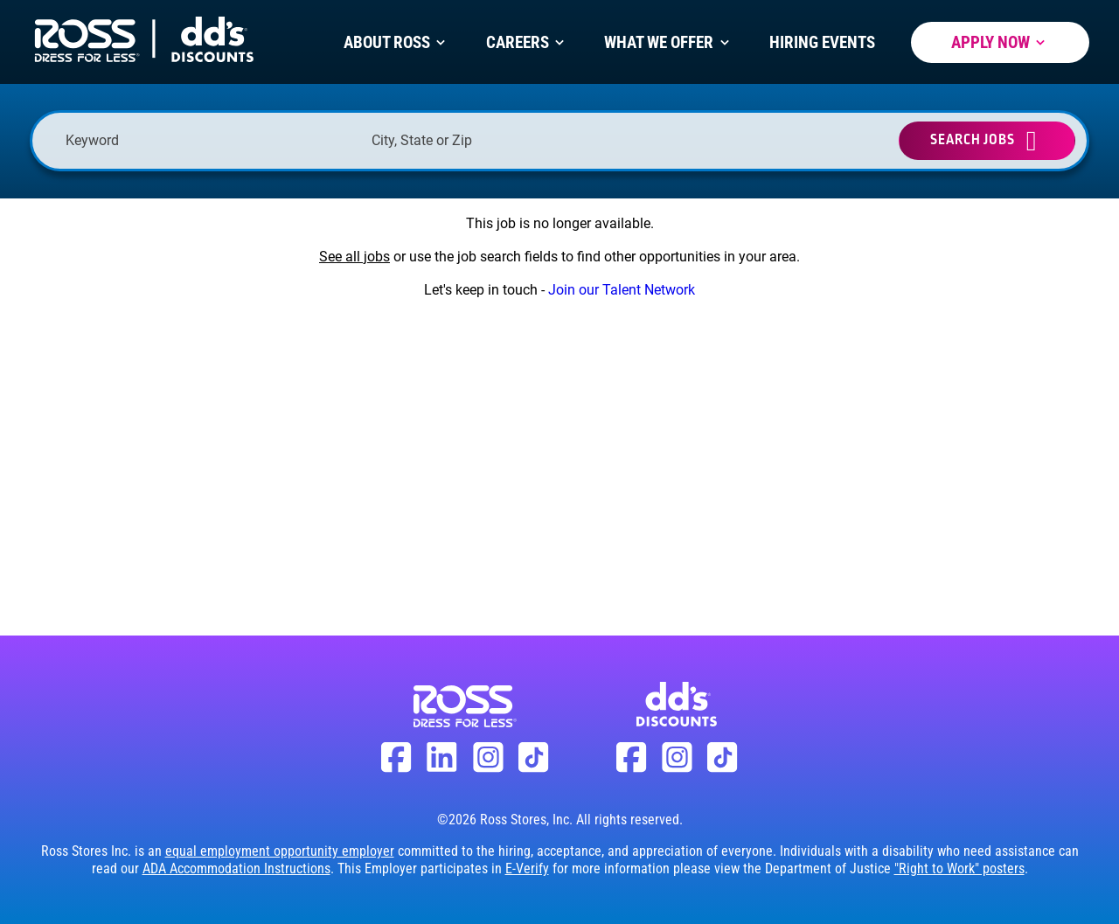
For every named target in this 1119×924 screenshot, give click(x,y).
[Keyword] (210, 140)
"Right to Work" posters (959, 868)
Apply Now (1000, 42)
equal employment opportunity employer (279, 851)
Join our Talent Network (621, 289)
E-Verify (527, 868)
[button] (645, 140)
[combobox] (516, 140)
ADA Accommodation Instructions (236, 868)
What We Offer (668, 42)
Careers (527, 42)
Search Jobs (972, 140)
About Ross (396, 42)
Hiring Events (822, 42)
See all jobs (354, 256)
